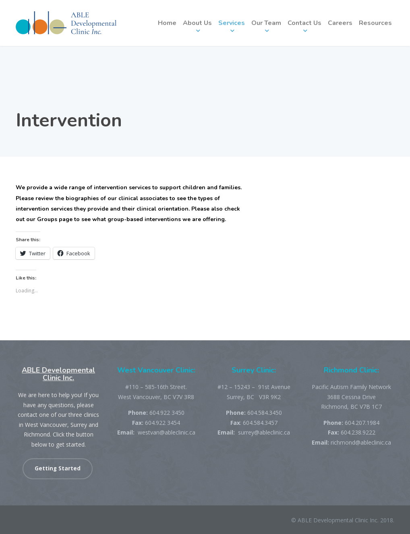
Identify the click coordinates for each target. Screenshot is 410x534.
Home (167, 23)
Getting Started (58, 468)
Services (231, 23)
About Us (197, 23)
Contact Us (304, 23)
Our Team (266, 23)
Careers (340, 23)
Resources (375, 23)
